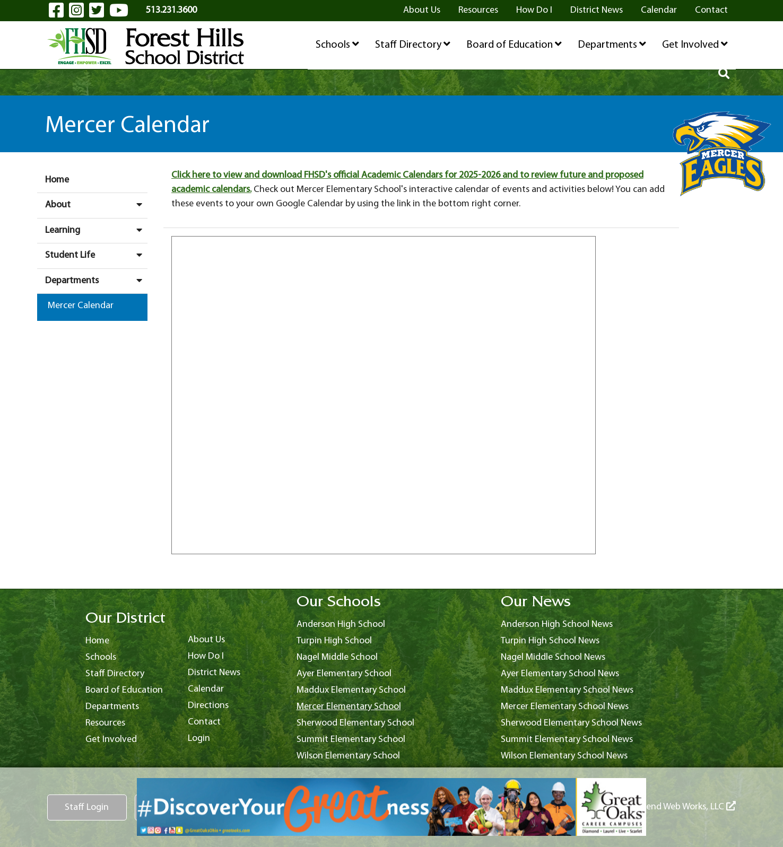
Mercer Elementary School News (565, 707)
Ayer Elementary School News (560, 674)
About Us (421, 10)
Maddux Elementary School (351, 690)
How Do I (534, 10)
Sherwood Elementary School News (571, 723)
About (96, 204)
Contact (711, 10)
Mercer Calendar (81, 306)
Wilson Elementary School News (564, 756)
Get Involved (695, 44)
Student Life (96, 255)
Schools (337, 44)
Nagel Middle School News (553, 657)
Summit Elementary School (351, 740)
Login (199, 739)
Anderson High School (341, 624)
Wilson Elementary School (348, 756)
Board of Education (514, 44)
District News (596, 10)
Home (57, 180)
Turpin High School (334, 641)
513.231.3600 (171, 10)
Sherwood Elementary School (355, 723)
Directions (208, 706)
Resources (478, 10)
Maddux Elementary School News (567, 690)
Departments (612, 44)
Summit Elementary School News (567, 740)
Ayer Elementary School (344, 674)
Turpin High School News (550, 641)
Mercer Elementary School (349, 707)
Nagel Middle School (337, 657)
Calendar (659, 10)
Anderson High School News (557, 624)
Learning (96, 230)
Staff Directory (412, 44)
